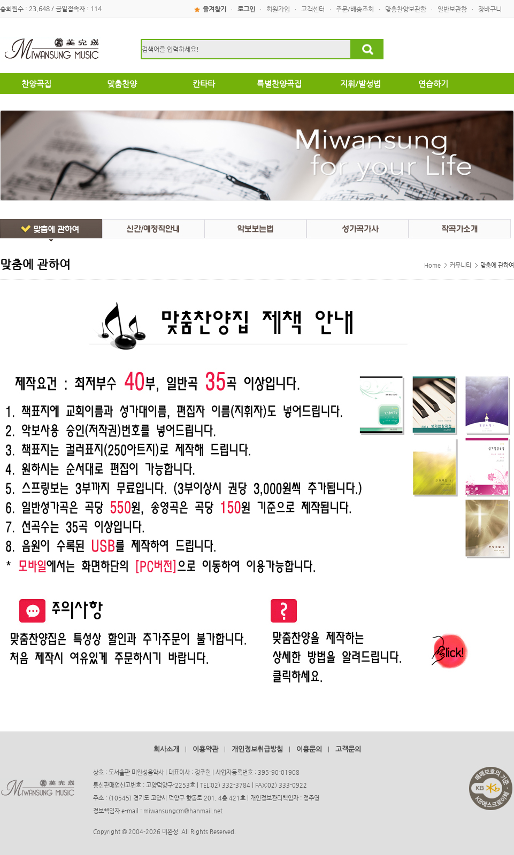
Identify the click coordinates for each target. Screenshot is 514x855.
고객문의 (348, 749)
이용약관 (205, 749)
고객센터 (313, 9)
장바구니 (490, 9)
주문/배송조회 (355, 9)
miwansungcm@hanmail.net (183, 810)
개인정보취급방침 (257, 749)
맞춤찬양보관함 (405, 9)
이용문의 (309, 749)
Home (432, 265)
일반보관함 (452, 9)
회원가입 (278, 9)
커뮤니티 (460, 265)
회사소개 (166, 749)
